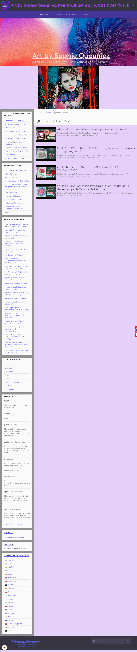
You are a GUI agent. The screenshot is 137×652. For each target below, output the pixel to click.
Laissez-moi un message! (14, 539)
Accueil (39, 115)
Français (9, 562)
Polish (8, 594)
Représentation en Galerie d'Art (17, 183)
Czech (8, 612)
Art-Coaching (10, 157)
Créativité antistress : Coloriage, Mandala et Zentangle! (17, 296)
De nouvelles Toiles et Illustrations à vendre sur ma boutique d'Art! (15, 263)
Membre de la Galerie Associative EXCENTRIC (14, 210)
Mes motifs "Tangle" (12, 130)
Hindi (8, 619)
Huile (7, 377)
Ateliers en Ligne (72, 14)
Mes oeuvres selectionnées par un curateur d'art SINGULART (17, 228)
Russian (9, 622)
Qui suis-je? (44, 14)
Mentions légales (18, 643)
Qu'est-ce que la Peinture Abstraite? (15, 305)
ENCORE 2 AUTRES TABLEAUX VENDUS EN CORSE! (14, 339)
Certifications (10, 215)
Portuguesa (10, 583)
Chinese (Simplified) (13, 626)
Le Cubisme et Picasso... (14, 257)
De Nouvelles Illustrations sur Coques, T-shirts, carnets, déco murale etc (16, 347)
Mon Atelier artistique (13, 176)
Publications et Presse (13, 202)
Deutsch (9, 576)
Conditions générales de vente (26, 647)
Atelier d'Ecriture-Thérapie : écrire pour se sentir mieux (91, 131)
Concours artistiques (13, 198)
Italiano (9, 573)
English (9, 566)
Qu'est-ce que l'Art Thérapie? (16, 301)
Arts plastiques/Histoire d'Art (15, 134)
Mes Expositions (11, 195)
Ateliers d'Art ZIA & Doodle (15, 127)
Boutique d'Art (57, 14)
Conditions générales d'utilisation (26, 645)
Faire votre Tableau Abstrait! (15, 141)
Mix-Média (9, 374)
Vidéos (84, 14)
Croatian (9, 615)
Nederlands (10, 580)
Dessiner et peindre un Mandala (13, 145)
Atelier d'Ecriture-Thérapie (15, 161)
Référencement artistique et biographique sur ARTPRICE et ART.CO (16, 189)
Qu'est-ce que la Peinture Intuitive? (15, 281)
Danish (9, 608)
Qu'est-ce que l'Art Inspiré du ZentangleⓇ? (16, 239)
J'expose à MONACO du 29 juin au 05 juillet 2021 (17, 354)
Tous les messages (13, 527)
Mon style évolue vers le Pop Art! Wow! (16, 253)
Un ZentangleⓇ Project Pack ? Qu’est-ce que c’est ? (17, 275)
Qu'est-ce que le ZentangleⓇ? (16, 286)
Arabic (8, 633)
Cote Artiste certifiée (13, 180)
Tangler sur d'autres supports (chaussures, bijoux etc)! (16, 270)
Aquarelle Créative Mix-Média (16, 150)
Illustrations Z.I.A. (11, 388)
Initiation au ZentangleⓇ (14, 123)
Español (9, 569)
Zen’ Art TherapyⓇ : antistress (16, 153)
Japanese (10, 630)
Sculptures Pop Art (12, 385)
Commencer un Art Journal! (15, 137)
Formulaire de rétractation (27, 649)
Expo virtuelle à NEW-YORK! (16, 173)
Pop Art (8, 367)
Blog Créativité (10, 392)
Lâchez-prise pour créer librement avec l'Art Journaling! (16, 311)
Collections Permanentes (14, 205)
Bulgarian (10, 605)
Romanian (10, 591)
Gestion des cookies (33, 643)
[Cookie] (4, 647)
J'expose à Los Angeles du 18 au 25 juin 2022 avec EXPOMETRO (16, 331)
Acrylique (8, 370)
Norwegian (10, 598)
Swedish (9, 587)
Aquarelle (8, 381)
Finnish (9, 601)
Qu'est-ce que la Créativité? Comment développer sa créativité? (15, 318)
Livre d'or (93, 14)
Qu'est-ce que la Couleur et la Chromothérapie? (16, 290)
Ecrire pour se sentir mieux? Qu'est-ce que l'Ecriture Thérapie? (15, 246)
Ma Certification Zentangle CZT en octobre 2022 (15, 324)
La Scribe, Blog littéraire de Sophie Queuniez (15, 233)
